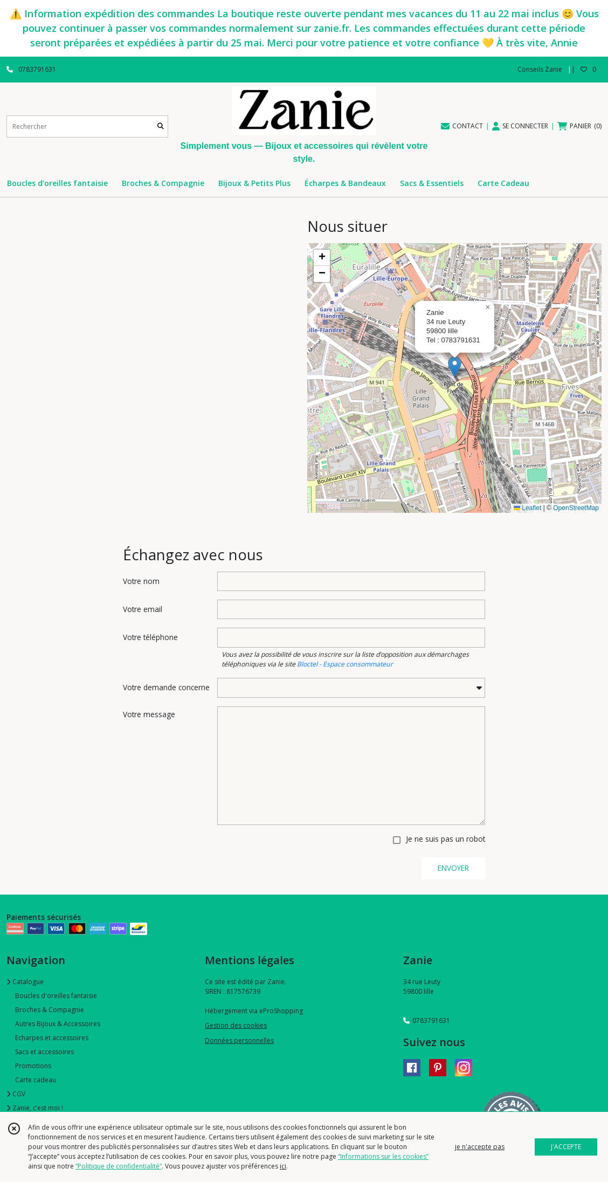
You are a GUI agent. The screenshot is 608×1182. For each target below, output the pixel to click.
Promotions (33, 1065)
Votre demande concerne (166, 687)
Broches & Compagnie (49, 1009)
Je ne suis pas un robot (445, 839)
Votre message (149, 714)
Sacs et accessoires (44, 1051)
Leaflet (527, 508)
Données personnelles (239, 1040)
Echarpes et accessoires (51, 1037)
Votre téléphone (150, 637)
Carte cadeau (35, 1079)
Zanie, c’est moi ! (34, 1107)
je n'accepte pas (480, 1146)
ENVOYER (453, 868)
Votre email (142, 609)
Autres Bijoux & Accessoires (57, 1023)
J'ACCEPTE (566, 1146)
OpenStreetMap (576, 508)
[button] (454, 367)
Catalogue (25, 981)
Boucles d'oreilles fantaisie (56, 995)
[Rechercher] (161, 126)
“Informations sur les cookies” (383, 1156)
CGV (15, 1093)
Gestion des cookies (236, 1025)
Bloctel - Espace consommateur (345, 664)
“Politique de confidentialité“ (118, 1166)
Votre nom (141, 581)
